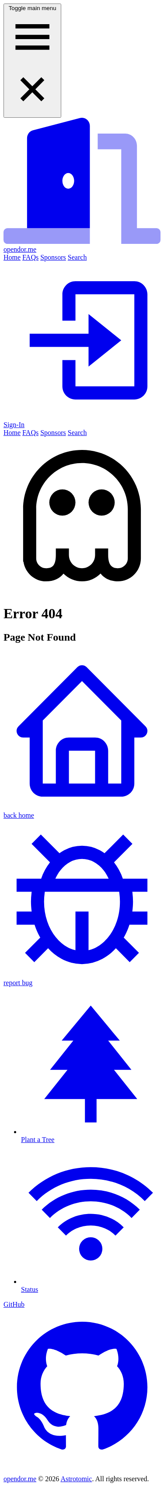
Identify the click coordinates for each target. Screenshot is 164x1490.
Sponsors (53, 257)
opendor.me (19, 1479)
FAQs (30, 257)
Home (12, 257)
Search (77, 257)
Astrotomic (76, 1479)
